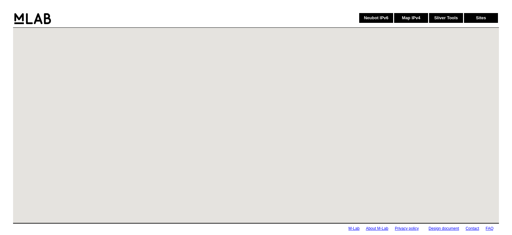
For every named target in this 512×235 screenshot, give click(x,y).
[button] (274, 108)
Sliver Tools (446, 17)
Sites (481, 17)
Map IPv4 (411, 17)
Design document (444, 228)
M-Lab (354, 228)
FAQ (489, 228)
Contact (472, 228)
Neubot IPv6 (376, 17)
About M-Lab (377, 228)
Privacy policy (407, 228)
